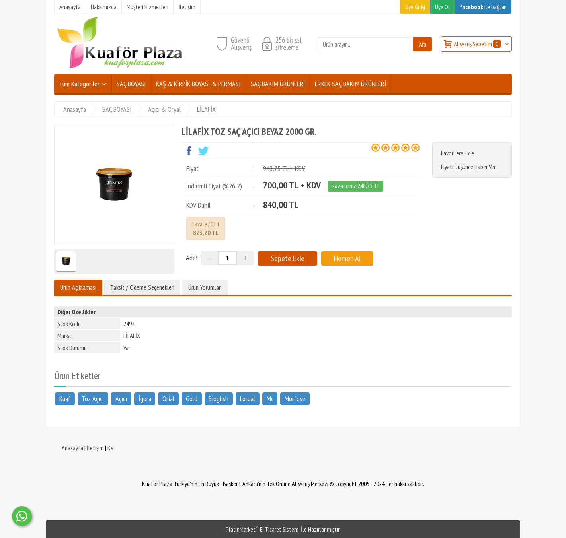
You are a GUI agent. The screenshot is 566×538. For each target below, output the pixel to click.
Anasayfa (72, 448)
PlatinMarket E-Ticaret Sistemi (263, 529)
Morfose (295, 398)
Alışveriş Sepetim (478, 44)
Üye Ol (442, 7)
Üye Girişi (415, 7)
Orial (168, 398)
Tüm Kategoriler (79, 83)
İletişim (95, 448)
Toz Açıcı (93, 398)
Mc (270, 398)
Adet (192, 257)
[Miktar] (227, 258)
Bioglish (218, 398)
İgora (145, 398)
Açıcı (121, 398)
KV (110, 448)
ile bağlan (483, 7)
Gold (191, 398)
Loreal (247, 398)
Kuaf (64, 398)
